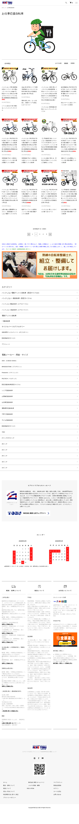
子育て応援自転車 (8, 421)
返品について (5, 799)
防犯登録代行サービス (10, 339)
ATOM (32, 799)
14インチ (5, 479)
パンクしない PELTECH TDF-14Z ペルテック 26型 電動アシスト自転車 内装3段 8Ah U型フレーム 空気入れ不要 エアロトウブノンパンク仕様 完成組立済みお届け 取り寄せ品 (10, 196)
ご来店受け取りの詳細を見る (10, 722)
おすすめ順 (58, 63)
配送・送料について (7, 796)
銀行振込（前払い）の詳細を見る (62, 674)
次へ (49, 234)
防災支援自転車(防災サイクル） (13, 389)
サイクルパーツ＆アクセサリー (13, 327)
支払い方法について (7, 803)
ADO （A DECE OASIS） (11, 363)
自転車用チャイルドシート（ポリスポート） (18, 333)
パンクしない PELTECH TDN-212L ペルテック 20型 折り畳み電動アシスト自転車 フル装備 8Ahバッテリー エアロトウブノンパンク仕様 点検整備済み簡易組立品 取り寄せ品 (29, 196)
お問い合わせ (56, 806)
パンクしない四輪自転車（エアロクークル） (18, 304)
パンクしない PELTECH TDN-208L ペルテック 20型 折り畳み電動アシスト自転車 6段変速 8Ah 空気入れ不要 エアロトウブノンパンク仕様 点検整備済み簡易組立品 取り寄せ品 (29, 145)
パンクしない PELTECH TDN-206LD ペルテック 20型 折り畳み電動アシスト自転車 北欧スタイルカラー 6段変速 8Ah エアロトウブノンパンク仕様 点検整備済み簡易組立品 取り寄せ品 (69, 145)
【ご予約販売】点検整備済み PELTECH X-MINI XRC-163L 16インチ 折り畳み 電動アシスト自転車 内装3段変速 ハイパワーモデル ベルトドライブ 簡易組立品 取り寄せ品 (69, 196)
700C (4, 440)
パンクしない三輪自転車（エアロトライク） (18, 310)
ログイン (54, 799)
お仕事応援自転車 (12, 7)
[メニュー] (76, 2)
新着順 (72, 63)
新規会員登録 (56, 796)
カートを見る (56, 803)
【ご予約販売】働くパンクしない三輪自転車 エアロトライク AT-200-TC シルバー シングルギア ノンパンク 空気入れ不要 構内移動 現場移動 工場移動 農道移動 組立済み (49, 145)
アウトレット (7, 346)
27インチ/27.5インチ (9, 446)
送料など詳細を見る (7, 675)
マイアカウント (56, 793)
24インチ (5, 459)
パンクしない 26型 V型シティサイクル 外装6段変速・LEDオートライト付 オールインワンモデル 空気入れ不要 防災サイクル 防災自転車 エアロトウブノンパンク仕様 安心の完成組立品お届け (49, 93)
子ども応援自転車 (8, 427)
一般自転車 (6, 322)
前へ (29, 234)
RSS (28, 799)
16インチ (5, 472)
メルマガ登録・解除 (32, 796)
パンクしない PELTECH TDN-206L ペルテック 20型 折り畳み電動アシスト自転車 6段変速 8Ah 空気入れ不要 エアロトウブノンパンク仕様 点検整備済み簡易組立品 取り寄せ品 (10, 145)
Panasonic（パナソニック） (12, 376)
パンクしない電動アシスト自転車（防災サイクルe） (21, 292)
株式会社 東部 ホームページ (35, 793)
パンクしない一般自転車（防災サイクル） (17, 298)
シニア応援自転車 (8, 395)
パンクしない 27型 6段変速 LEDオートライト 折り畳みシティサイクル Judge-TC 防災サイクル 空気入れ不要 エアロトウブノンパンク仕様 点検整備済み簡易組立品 (9, 93)
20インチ (5, 466)
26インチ (5, 453)
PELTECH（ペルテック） (11, 382)
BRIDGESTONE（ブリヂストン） (14, 369)
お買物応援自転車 (8, 401)
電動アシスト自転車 (9, 316)
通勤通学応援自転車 (9, 414)
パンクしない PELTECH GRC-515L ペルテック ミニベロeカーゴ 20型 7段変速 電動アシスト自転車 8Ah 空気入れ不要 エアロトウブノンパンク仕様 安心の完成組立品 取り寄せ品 (49, 196)
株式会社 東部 (37, 819)
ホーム (3, 7)
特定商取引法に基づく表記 (9, 806)
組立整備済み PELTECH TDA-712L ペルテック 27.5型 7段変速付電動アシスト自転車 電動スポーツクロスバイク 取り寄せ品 (69, 91)
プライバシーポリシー (8, 809)
